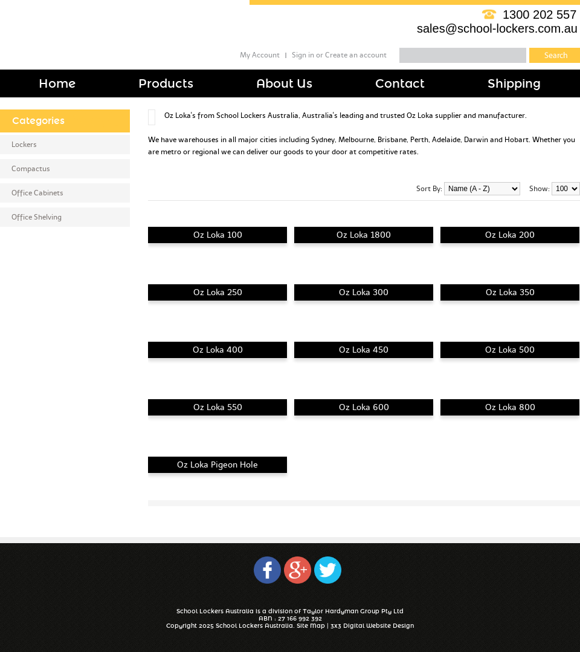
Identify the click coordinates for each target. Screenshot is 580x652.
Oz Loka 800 (510, 407)
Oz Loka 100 (217, 235)
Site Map (311, 626)
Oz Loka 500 (510, 350)
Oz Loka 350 (510, 292)
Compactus (30, 169)
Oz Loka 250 (217, 292)
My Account (260, 55)
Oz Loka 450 (363, 350)
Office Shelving (36, 217)
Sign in (303, 55)
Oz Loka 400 (218, 350)
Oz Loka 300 (363, 292)
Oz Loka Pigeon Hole (217, 465)
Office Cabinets (37, 193)
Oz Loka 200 (510, 235)
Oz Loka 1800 (364, 235)
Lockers (24, 144)
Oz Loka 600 (364, 407)
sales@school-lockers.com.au (497, 28)
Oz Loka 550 (217, 407)
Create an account (356, 55)
